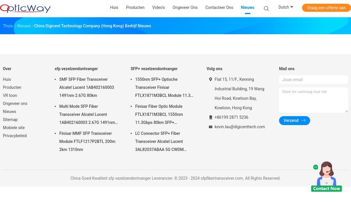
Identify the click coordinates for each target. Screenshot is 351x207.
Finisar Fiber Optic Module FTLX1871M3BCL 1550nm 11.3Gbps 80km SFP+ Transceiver (159, 115)
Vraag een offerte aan (326, 7)
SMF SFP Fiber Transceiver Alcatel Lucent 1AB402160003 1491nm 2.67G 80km (86, 87)
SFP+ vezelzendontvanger (154, 68)
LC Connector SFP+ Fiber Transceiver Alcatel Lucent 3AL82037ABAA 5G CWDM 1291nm (159, 142)
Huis (7, 79)
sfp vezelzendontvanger (76, 68)
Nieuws (9, 111)
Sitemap (10, 119)
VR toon (10, 95)
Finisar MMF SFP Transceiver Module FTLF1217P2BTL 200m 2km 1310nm (87, 141)
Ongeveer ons (15, 103)
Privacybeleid (15, 135)
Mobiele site (14, 127)
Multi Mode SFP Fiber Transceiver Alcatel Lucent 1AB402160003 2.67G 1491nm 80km (87, 115)
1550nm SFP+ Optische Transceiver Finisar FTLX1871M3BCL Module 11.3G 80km (164, 88)
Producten (12, 87)
